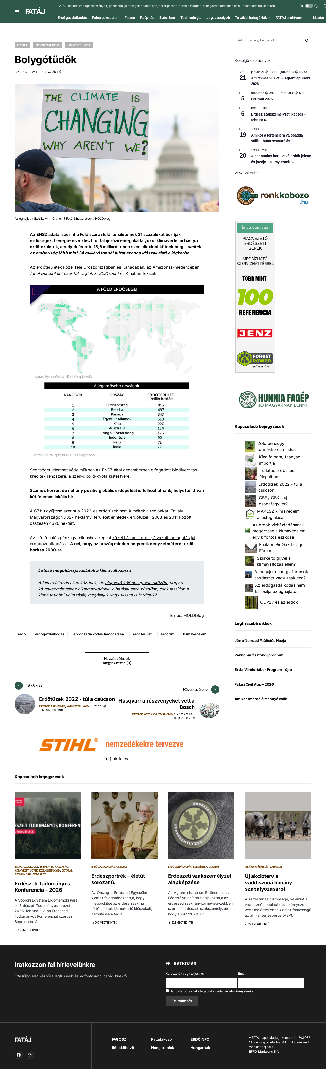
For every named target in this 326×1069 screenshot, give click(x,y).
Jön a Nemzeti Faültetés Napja (260, 640)
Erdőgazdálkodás (47, 45)
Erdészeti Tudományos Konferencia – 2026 (42, 883)
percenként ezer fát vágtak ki (69, 273)
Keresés (306, 40)
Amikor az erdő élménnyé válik (261, 699)
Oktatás (67, 866)
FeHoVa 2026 (262, 99)
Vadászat (39, 870)
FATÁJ (35, 11)
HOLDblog (194, 615)
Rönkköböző (123, 1044)
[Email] (30, 1051)
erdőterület (142, 634)
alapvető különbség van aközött (136, 582)
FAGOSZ (119, 1035)
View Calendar (246, 173)
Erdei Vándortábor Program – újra (263, 669)
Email (242, 970)
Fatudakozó (161, 1035)
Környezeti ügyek (79, 45)
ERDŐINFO (200, 1035)
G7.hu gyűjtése (48, 510)
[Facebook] (19, 1051)
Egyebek (22, 45)
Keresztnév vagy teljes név (185, 970)
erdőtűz (167, 634)
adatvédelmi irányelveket (235, 987)
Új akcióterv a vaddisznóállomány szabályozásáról (268, 878)
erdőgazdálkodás (49, 634)
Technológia (166, 710)
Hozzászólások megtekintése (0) (117, 660)
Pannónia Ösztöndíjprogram (259, 655)
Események (58, 710)
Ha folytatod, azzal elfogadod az (210, 987)
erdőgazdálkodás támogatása (98, 634)
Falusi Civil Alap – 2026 (254, 684)
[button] (17, 11)
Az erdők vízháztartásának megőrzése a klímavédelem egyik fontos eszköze (279, 531)
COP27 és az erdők (279, 602)
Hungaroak (200, 1044)
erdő (22, 634)
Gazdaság (150, 710)
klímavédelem (195, 634)
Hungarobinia (163, 1044)
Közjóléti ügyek (49, 866)
